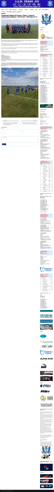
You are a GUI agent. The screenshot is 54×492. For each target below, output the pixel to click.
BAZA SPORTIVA (45, 9)
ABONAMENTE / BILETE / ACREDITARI (13, 11)
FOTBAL (26, 9)
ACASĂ (2, 9)
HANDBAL (15, 9)
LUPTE (36, 9)
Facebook (43, 27)
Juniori (4, 13)
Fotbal (2, 13)
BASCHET (21, 9)
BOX (40, 9)
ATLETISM (32, 9)
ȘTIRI (10, 9)
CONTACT (3, 11)
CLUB (6, 9)
